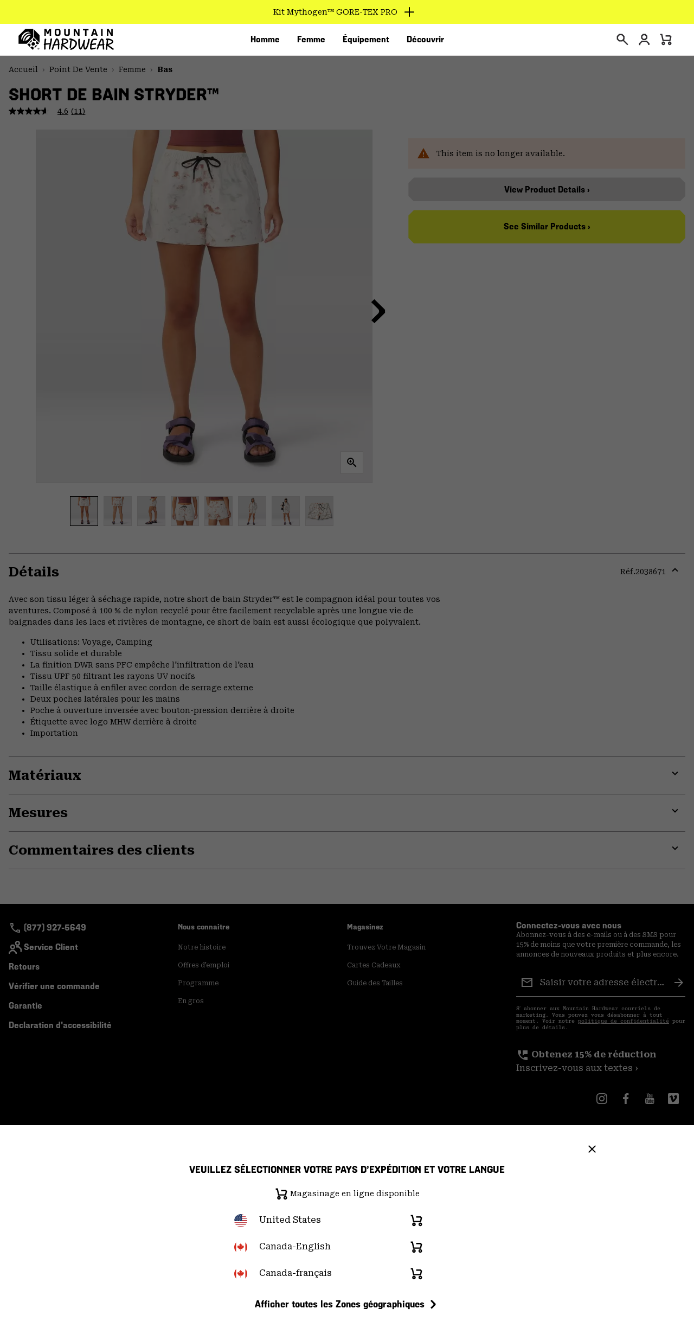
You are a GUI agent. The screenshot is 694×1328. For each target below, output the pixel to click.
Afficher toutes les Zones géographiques (347, 1304)
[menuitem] (265, 43)
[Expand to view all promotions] (347, 12)
